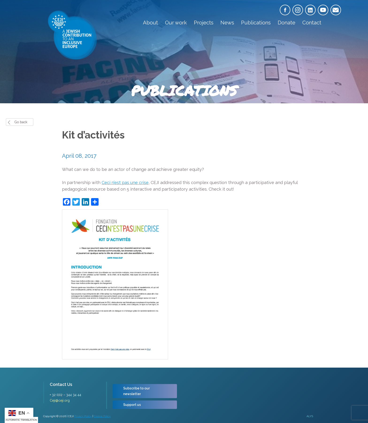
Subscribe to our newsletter (136, 391)
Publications (256, 22)
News (227, 22)
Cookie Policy (102, 416)
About (150, 22)
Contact (311, 22)
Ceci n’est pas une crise (125, 182)
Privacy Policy (83, 416)
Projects (203, 22)
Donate (286, 22)
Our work (176, 22)
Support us (132, 405)
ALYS (310, 416)
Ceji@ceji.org (60, 400)
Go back (20, 122)
